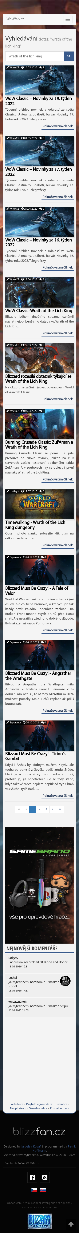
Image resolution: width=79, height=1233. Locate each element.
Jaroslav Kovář (31, 1146)
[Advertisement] (39, 1062)
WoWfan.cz (15, 19)
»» (60, 809)
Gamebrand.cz (38, 1108)
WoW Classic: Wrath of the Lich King (38, 311)
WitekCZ (13, 67)
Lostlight (13, 491)
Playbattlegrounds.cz (39, 1104)
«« (19, 809)
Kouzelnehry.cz (59, 1108)
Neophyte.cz (18, 1108)
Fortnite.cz (16, 1104)
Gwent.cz (61, 1104)
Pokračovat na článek (58, 126)
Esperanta (14, 557)
